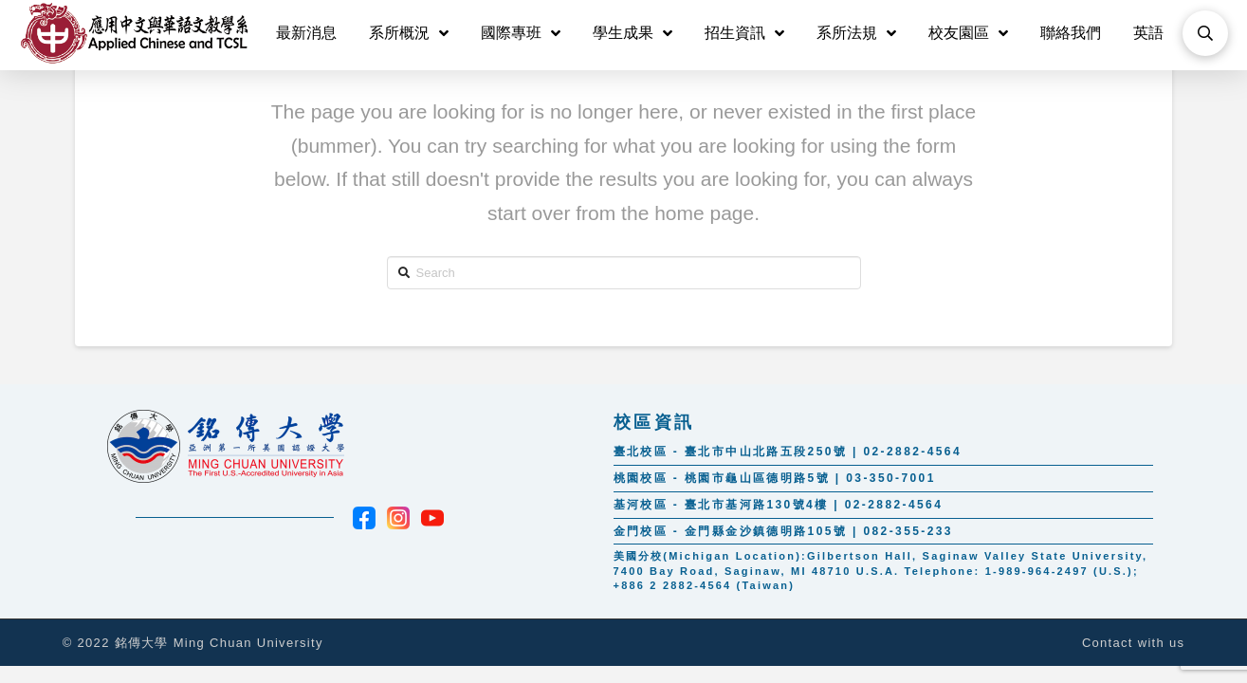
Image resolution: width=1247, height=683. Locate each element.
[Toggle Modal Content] (1205, 33)
